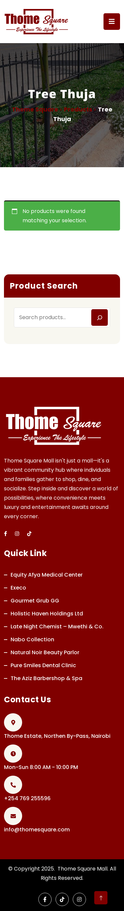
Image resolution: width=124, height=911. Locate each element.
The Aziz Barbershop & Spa (46, 678)
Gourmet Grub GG (35, 600)
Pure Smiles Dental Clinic (43, 665)
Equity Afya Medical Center (47, 575)
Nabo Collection (32, 639)
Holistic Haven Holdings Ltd (47, 613)
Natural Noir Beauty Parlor (45, 652)
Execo (18, 588)
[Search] (99, 317)
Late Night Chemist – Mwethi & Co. (57, 626)
